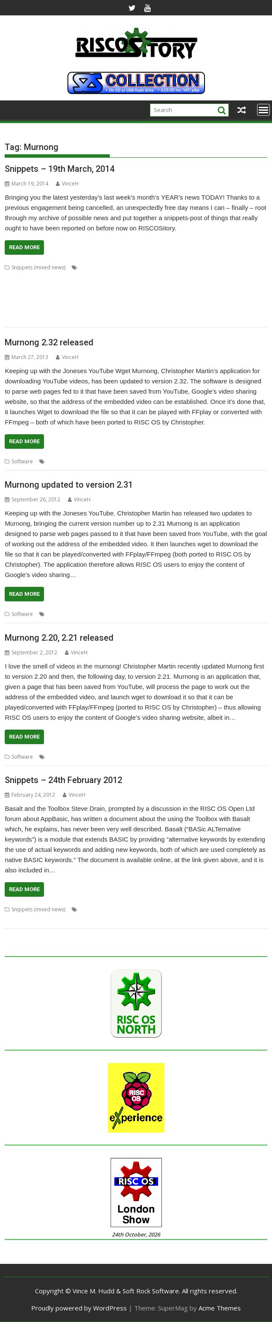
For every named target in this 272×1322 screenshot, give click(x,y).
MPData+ (132, 287)
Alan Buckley (94, 267)
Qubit (72, 308)
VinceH (67, 183)
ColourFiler (36, 277)
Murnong (157, 287)
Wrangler (201, 919)
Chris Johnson (217, 267)
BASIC (105, 909)
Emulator (116, 277)
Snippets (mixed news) (38, 267)
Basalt (86, 909)
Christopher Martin (70, 461)
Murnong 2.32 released (49, 342)
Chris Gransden (178, 267)
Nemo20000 (186, 287)
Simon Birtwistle (124, 308)
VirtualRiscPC (53, 318)
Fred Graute (176, 277)
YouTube (189, 461)
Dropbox (91, 277)
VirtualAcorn (20, 318)
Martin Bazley (58, 287)
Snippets (152, 919)
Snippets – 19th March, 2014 (59, 169)
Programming (240, 298)
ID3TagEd (231, 909)
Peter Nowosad (201, 298)
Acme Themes (220, 1308)
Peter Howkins (162, 298)
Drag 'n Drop (151, 909)
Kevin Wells (251, 277)
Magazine (16, 919)
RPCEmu (92, 308)
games (202, 277)
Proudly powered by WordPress (79, 1308)
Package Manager (226, 287)
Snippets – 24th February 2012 (63, 780)
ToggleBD (159, 308)
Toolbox (176, 919)
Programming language (33, 308)
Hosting (207, 909)
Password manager (78, 298)
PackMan (15, 298)
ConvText (65, 277)
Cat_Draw (124, 267)
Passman (40, 298)
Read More (24, 247)
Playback (132, 461)
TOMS (181, 308)
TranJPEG (203, 308)
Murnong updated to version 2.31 (69, 485)
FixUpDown (144, 277)
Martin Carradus (97, 287)
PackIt (258, 287)
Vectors (226, 308)
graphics (224, 277)
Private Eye (69, 919)
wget (169, 461)
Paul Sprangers (123, 298)
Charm (148, 267)
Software (22, 461)
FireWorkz (182, 909)
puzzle (130, 919)
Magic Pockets (22, 287)
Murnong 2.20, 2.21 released (59, 638)
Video (153, 461)
